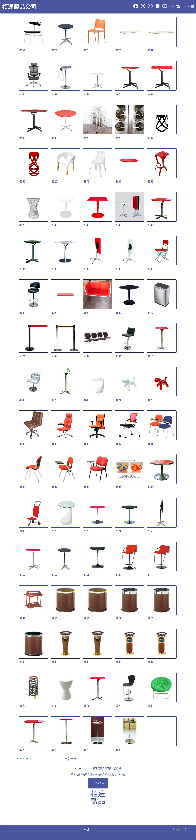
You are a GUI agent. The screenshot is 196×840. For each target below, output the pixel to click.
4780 (22, 400)
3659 (54, 487)
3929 (22, 443)
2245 (150, 268)
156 (86, 312)
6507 (86, 94)
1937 (54, 618)
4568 (150, 181)
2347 (118, 312)
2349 (54, 225)
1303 (54, 705)
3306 (150, 487)
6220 (54, 181)
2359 (150, 531)
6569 (150, 50)
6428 (118, 137)
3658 (86, 487)
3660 (22, 487)
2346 (118, 225)
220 (21, 749)
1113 (86, 705)
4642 (86, 400)
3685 (54, 443)
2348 (86, 225)
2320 (118, 574)
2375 (54, 531)
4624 (118, 400)
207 (86, 749)
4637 (118, 181)
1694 (150, 662)
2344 (22, 268)
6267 (150, 137)
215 (54, 749)
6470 (118, 94)
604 (21, 312)
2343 (54, 268)
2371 (118, 531)
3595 (118, 487)
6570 (118, 50)
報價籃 (172, 6)
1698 (86, 662)
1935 (86, 618)
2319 (150, 574)
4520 (22, 225)
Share (182, 758)
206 (118, 749)
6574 (86, 50)
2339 (118, 268)
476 (54, 312)
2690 (22, 531)
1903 (22, 662)
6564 (54, 94)
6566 (22, 94)
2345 (150, 225)
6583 (22, 50)
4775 (54, 400)
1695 (118, 662)
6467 (150, 94)
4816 (150, 356)
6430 (150, 312)
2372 (86, 531)
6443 (54, 137)
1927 (150, 618)
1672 (22, 705)
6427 (22, 356)
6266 (22, 181)
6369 (54, 356)
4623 (150, 400)
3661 (150, 443)
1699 (54, 662)
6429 (86, 137)
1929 (118, 618)
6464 (22, 137)
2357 (22, 574)
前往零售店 (98, 783)
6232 (86, 356)
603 (150, 705)
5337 (118, 356)
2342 (86, 268)
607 (118, 705)
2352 (54, 574)
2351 (86, 574)
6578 (54, 50)
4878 (86, 181)
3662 (118, 443)
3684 (86, 443)
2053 (22, 618)
